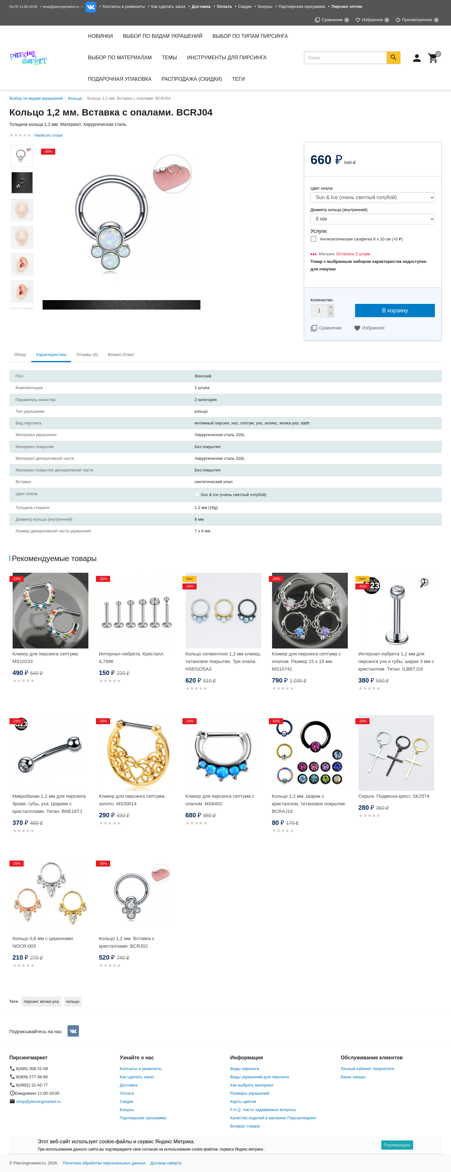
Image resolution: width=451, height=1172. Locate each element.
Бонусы (265, 6)
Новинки (100, 36)
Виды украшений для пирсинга (259, 1076)
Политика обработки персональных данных (104, 1163)
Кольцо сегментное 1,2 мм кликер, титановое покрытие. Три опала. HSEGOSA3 (223, 661)
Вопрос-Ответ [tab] (121, 354)
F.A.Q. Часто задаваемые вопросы (263, 1109)
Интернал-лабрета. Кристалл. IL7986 (132, 657)
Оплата (127, 1093)
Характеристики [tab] (51, 354)
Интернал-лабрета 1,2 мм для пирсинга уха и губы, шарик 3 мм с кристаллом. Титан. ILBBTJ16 (396, 661)
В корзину (395, 310)
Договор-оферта (165, 1163)
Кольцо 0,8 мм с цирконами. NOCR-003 (43, 942)
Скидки (245, 6)
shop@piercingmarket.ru (61, 7)
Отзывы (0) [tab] (87, 354)
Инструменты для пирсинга (227, 57)
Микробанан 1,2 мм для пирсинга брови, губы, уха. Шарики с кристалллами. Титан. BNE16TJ (49, 803)
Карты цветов (243, 1101)
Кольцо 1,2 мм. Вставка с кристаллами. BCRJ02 (127, 942)
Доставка (129, 1085)
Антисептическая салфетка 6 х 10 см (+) (361, 239)
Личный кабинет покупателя (367, 1068)
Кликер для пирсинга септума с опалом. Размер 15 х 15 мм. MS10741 (306, 661)
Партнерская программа (302, 6)
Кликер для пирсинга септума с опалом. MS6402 (220, 799)
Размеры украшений (250, 1093)
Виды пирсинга (244, 1068)
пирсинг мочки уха (41, 1001)
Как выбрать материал (252, 1085)
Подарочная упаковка (119, 79)
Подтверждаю (397, 1145)
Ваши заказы (353, 1076)
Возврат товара (245, 1126)
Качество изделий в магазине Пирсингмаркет (273, 1118)
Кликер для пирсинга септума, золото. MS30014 (132, 799)
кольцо (73, 1001)
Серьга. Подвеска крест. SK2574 (394, 796)
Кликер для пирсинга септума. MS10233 (46, 657)
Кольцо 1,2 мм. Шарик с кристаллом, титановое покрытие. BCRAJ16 (309, 803)
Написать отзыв (48, 135)
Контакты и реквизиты (124, 6)
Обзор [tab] (20, 354)
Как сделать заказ (168, 6)
